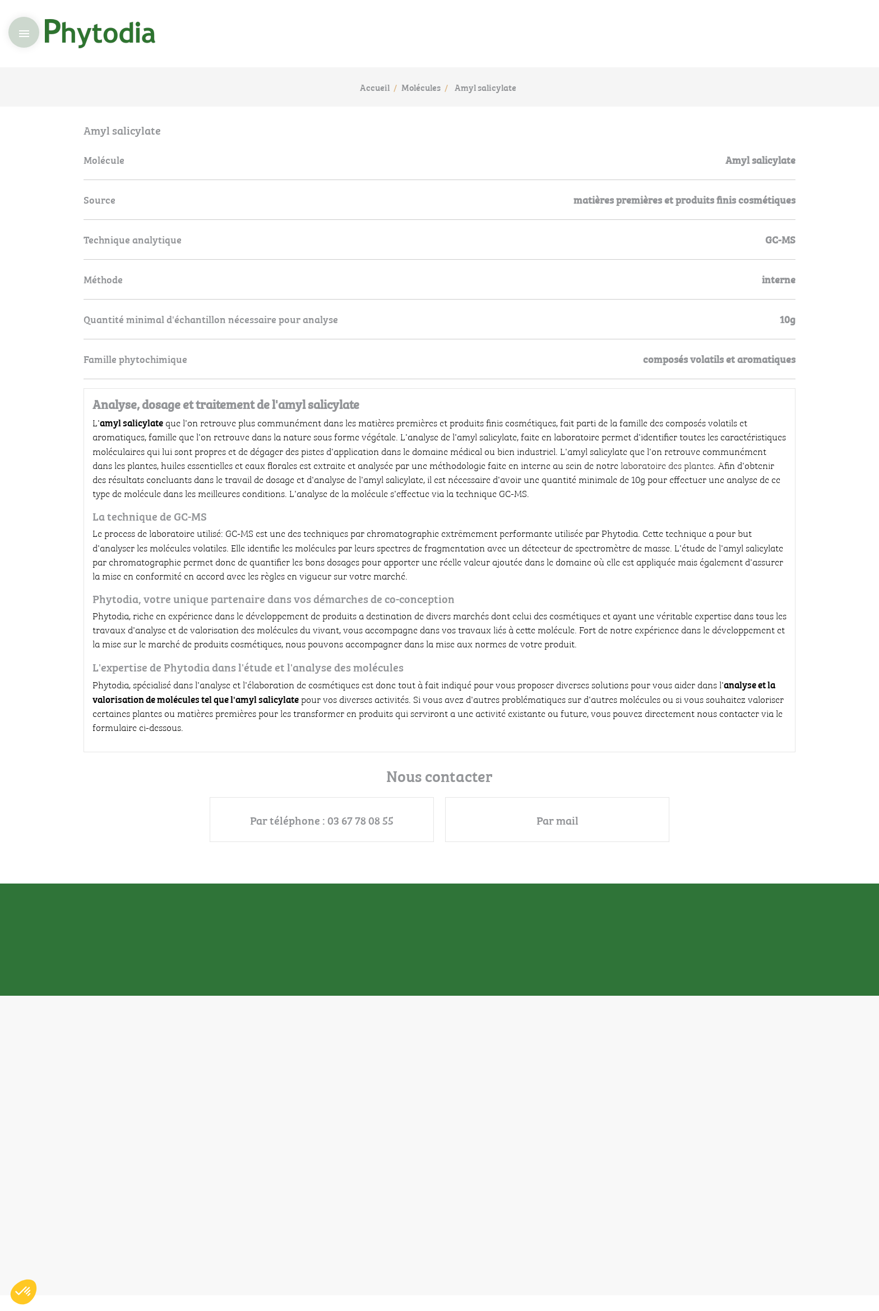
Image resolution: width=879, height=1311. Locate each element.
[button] (23, 1291)
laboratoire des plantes (667, 465)
